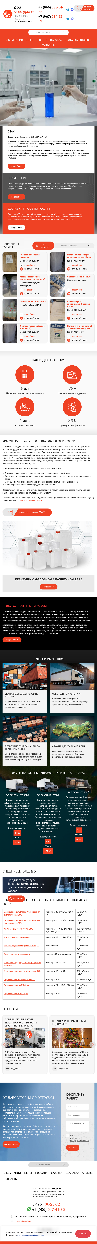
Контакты (48, 44)
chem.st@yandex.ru (23, 1221)
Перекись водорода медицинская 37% (22, 971)
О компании (14, 40)
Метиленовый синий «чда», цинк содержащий (32, 278)
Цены (29, 40)
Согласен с (79, 1138)
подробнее (16, 166)
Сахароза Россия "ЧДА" (79, 277)
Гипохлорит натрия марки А (17, 954)
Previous (4, 1044)
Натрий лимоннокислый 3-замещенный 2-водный (80, 327)
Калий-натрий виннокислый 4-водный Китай (78, 304)
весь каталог (44, 245)
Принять (83, 1233)
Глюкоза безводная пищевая (30, 256)
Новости (41, 40)
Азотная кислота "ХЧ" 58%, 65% (18, 929)
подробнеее (12, 639)
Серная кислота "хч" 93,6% (33, 301)
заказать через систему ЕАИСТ (32, 512)
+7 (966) (50, 9)
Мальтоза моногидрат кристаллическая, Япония (79, 256)
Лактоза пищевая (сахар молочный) (32, 327)
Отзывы (85, 40)
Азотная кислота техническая (17, 937)
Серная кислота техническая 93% (19, 979)
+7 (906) (48, 1209)
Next (92, 1044)
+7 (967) (50, 19)
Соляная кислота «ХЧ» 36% (16, 985)
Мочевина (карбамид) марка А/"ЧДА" (21, 946)
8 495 (46, 1204)
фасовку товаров (11, 1121)
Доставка (71, 40)
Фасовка (56, 40)
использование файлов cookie (30, 1235)
